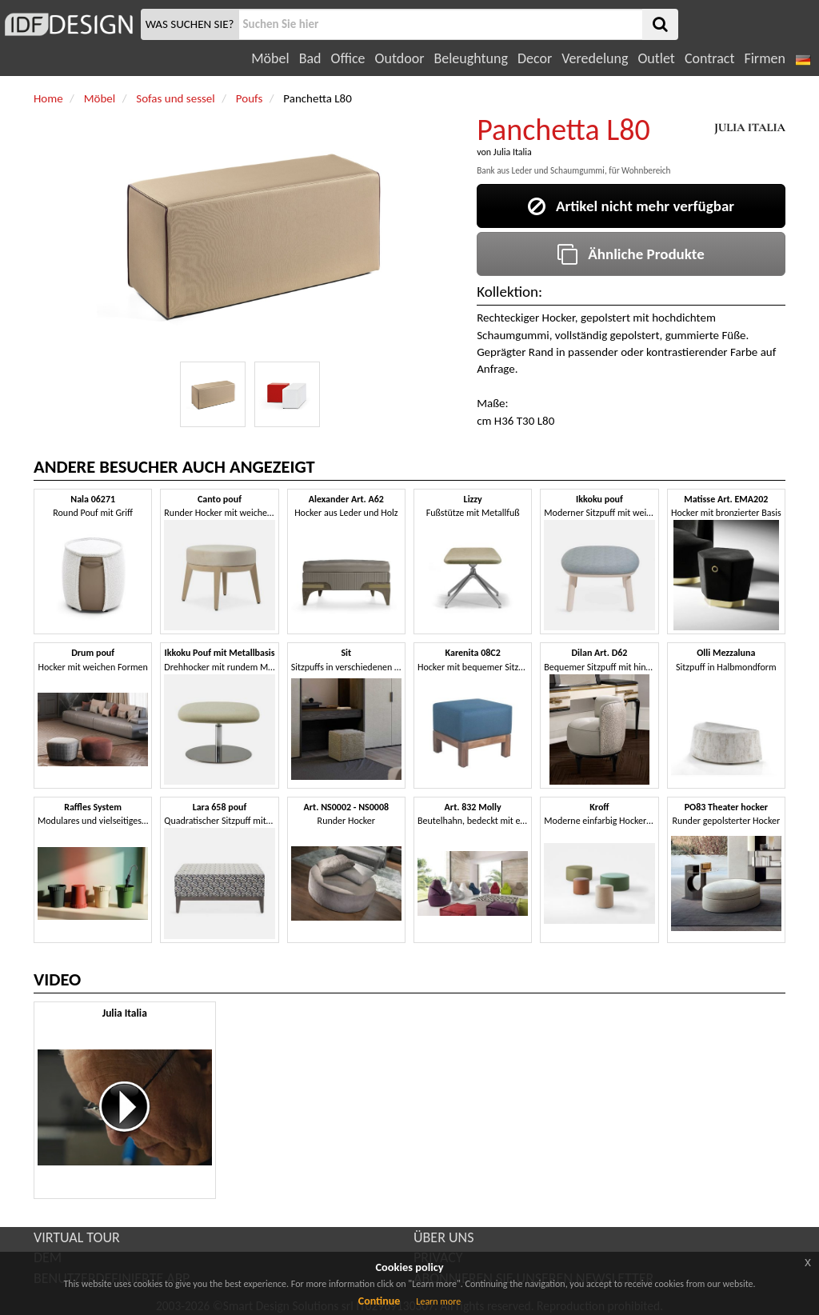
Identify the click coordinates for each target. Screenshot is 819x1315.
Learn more (438, 1301)
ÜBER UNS (443, 1237)
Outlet (655, 58)
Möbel (270, 58)
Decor (534, 58)
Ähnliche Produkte (630, 254)
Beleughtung (470, 58)
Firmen (764, 58)
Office (348, 58)
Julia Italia (512, 152)
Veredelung (594, 58)
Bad (310, 58)
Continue (379, 1301)
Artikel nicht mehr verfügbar (631, 206)
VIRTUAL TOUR (77, 1237)
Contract (710, 58)
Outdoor (400, 58)
